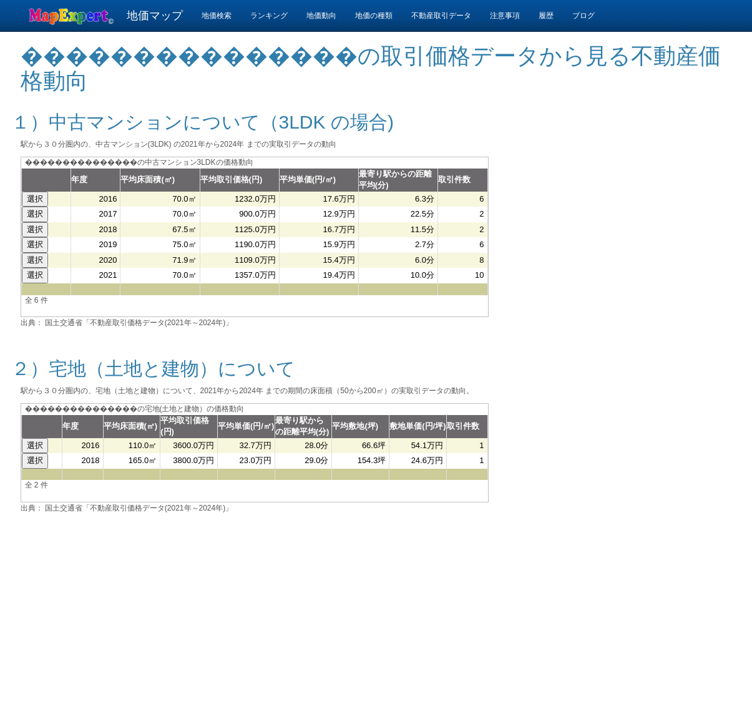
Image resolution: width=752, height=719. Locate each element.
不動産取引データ (441, 15)
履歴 (546, 15)
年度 (79, 179)
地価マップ (155, 15)
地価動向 (321, 15)
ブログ (583, 15)
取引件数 (454, 179)
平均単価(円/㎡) (308, 179)
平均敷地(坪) (355, 426)
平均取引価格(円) (231, 179)
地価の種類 (374, 15)
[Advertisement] (619, 217)
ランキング (269, 15)
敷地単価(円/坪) (417, 426)
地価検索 (217, 15)
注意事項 (505, 15)
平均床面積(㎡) (147, 179)
